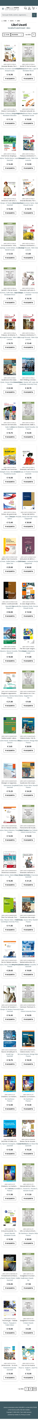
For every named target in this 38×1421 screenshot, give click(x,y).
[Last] (30, 1389)
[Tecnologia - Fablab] (10, 1325)
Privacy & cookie (25, 1414)
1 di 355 (28, 35)
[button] (34, 8)
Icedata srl (17, 1414)
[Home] (4, 20)
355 (34, 1389)
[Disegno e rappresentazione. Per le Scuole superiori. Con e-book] (10, 787)
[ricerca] (19, 15)
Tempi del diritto (28, 514)
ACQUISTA (9, 79)
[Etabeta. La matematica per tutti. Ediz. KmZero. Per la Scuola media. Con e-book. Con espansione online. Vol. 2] (28, 1101)
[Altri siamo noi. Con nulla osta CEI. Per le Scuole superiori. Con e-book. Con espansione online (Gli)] (28, 698)
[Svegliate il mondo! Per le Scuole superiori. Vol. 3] (28, 1280)
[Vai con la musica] (28, 1370)
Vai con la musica (28, 1365)
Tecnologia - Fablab (9, 1320)
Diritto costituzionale (10, 604)
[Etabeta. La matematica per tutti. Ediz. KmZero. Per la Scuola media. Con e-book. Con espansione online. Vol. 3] (9, 1101)
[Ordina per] (17, 34)
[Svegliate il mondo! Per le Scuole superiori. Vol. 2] (28, 1325)
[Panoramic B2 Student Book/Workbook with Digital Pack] (28, 832)
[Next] (33, 34)
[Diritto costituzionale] (9, 608)
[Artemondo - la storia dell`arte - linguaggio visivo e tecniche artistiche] (9, 1370)
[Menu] (3, 9)
